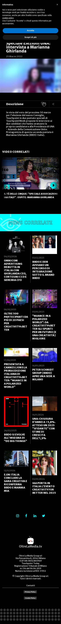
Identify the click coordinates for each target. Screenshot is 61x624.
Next (57, 180)
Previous (4, 180)
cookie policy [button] (8, 18)
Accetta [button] (30, 30)
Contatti (30, 585)
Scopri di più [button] (30, 37)
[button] (57, 4)
